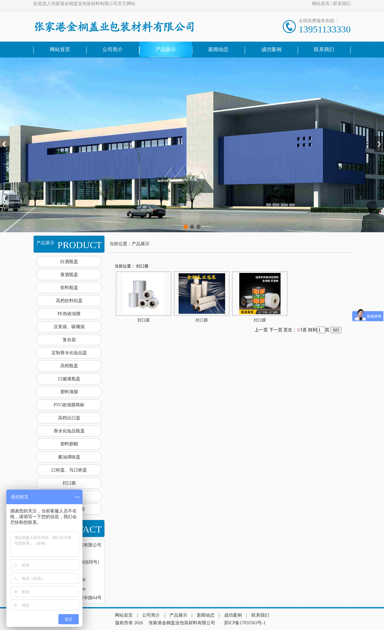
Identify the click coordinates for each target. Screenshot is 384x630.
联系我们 (342, 3)
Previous (5, 144)
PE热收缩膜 (68, 313)
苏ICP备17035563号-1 (245, 622)
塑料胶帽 (69, 444)
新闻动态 (218, 49)
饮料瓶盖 (69, 287)
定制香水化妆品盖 (69, 352)
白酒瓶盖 (69, 261)
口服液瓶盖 (69, 378)
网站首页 (321, 3)
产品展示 (166, 49)
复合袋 (69, 339)
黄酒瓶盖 (69, 274)
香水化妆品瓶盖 (69, 431)
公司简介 (113, 49)
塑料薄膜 (69, 392)
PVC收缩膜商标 (69, 405)
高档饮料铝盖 (69, 300)
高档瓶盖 (69, 365)
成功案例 (271, 49)
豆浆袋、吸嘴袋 (69, 326)
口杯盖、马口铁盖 (69, 470)
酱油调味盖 (69, 457)
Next (379, 144)
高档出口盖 (69, 418)
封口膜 (69, 483)
